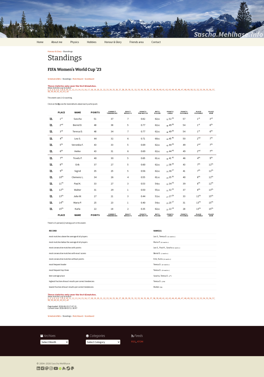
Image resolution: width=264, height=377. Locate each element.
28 (123, 89)
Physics (74, 42)
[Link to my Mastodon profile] (47, 368)
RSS (133, 341)
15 (82, 89)
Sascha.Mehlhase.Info (228, 34)
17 (89, 89)
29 (126, 89)
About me (56, 42)
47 (182, 89)
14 (79, 89)
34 (142, 89)
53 (201, 89)
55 (207, 89)
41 (163, 89)
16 (86, 89)
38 (154, 89)
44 (173, 89)
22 (104, 89)
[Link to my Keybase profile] (64, 368)
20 (98, 89)
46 (179, 89)
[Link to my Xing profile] (42, 368)
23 (107, 89)
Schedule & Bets (54, 79)
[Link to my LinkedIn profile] (38, 368)
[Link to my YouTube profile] (56, 368)
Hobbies (91, 42)
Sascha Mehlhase (60, 363)
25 (114, 89)
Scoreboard (89, 79)
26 (117, 89)
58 (49, 91)
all (67, 91)
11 (70, 89)
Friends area (136, 42)
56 (210, 89)
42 (167, 89)
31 (132, 89)
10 (67, 89)
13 (76, 89)
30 (129, 89)
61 (58, 91)
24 (110, 89)
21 (101, 89)
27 (120, 89)
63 (64, 91)
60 (55, 91)
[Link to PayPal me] (72, 368)
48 (185, 89)
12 (73, 89)
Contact (156, 42)
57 (213, 89)
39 (157, 89)
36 (148, 89)
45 (176, 89)
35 (145, 89)
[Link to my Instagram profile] (51, 368)
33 (139, 89)
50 (191, 89)
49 (188, 89)
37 (151, 89)
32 (135, 89)
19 (95, 89)
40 (160, 89)
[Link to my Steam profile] (68, 368)
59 (52, 91)
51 (195, 89)
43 (170, 89)
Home (40, 42)
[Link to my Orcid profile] (60, 368)
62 (61, 91)
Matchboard (78, 79)
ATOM (140, 341)
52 (198, 89)
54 (204, 89)
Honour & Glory (113, 42)
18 (92, 89)
